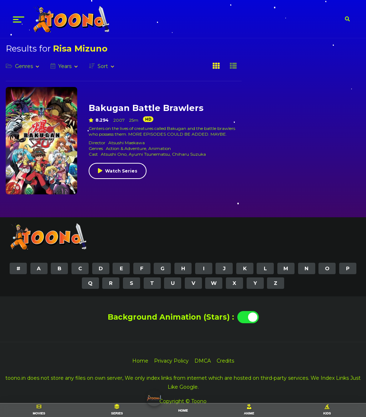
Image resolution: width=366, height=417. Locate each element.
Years (64, 66)
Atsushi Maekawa (126, 142)
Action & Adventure (126, 148)
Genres (24, 66)
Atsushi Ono (114, 154)
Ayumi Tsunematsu (149, 154)
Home (140, 361)
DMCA (202, 361)
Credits (225, 361)
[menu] (18, 19)
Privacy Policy (171, 361)
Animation (159, 148)
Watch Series (121, 171)
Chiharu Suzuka (189, 154)
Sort (103, 66)
